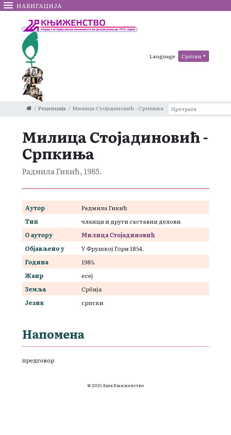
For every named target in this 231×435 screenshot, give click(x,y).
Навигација (33, 5)
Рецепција (52, 108)
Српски (191, 56)
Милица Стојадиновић (118, 234)
